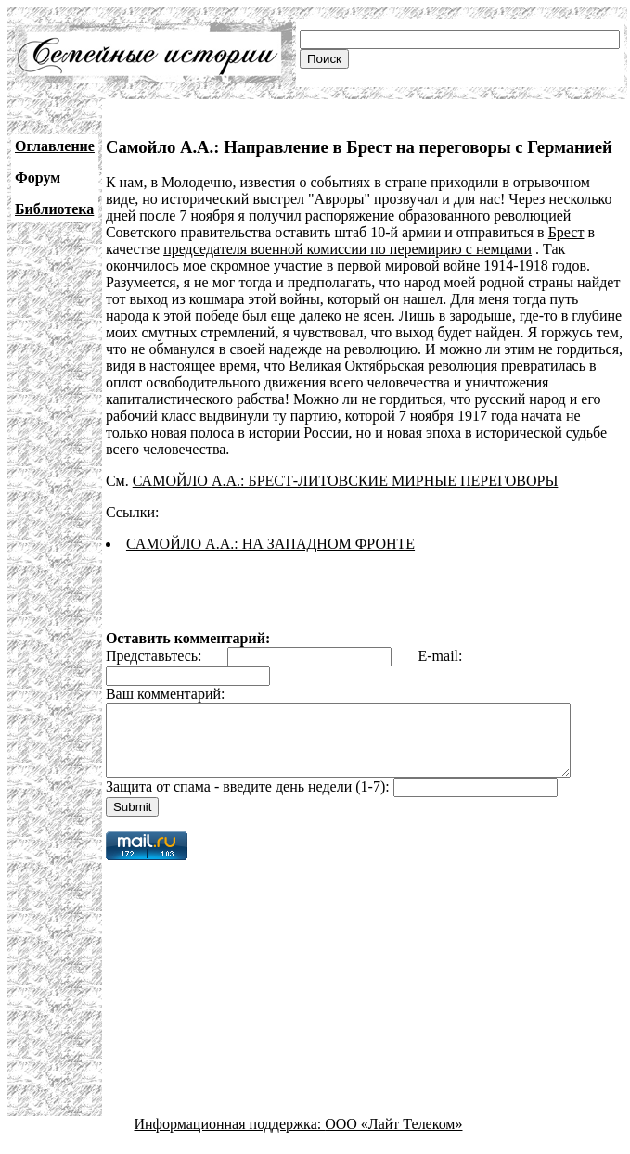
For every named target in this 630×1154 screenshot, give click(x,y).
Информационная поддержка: (230, 1138)
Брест (566, 232)
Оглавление (55, 146)
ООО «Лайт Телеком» (393, 1138)
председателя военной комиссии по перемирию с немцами (347, 249)
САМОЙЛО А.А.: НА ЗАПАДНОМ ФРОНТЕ (270, 544)
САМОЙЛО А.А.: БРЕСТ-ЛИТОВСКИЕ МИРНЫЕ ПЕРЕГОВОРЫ (346, 480)
